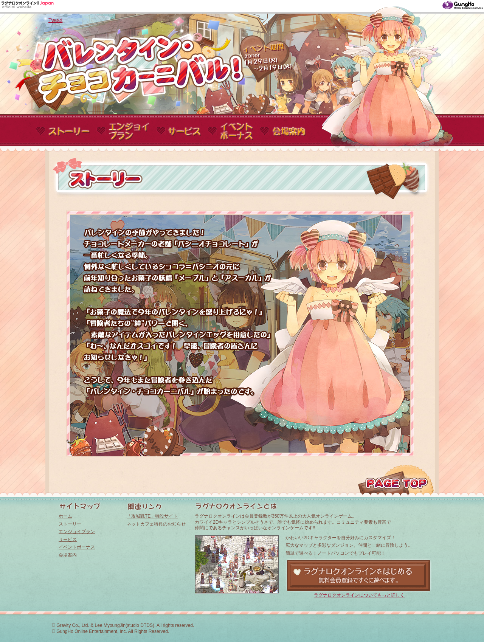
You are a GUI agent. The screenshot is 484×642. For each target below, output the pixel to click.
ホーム (65, 516)
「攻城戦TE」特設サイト (152, 516)
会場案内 (68, 555)
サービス (68, 539)
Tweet (55, 20)
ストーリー (70, 524)
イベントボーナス (77, 547)
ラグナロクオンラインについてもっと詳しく (359, 595)
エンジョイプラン (77, 531)
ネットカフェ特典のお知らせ (156, 524)
